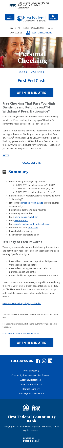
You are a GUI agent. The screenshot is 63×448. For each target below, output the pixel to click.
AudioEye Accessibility (30, 393)
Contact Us (16, 32)
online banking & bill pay (26, 216)
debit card (33, 227)
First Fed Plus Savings (32, 202)
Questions (36, 71)
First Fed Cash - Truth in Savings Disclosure (21, 333)
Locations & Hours (34, 27)
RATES (6, 155)
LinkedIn (50, 360)
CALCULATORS (31, 162)
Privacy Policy (30, 370)
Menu (10, 17)
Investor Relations (41, 32)
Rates (50, 27)
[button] (10, 17)
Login (53, 17)
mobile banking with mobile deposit (32, 224)
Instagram (44, 360)
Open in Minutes (31, 92)
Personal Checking (32, 57)
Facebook (38, 360)
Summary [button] (18, 172)
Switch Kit (15, 27)
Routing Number (31, 388)
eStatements (21, 220)
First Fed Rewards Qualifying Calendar (22, 303)
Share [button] (22, 71)
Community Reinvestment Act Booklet (30, 375)
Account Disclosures (30, 379)
